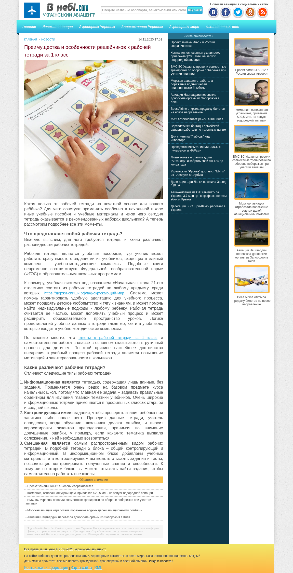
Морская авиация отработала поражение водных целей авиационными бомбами (84, 510)
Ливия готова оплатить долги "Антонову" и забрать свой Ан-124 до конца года (197, 161)
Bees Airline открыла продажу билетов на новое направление (198, 110)
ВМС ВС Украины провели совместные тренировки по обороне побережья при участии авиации (198, 70)
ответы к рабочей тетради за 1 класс (117, 337)
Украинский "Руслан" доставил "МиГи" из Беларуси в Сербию (198, 173)
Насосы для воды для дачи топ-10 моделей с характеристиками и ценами (94, 534)
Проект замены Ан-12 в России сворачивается (60, 486)
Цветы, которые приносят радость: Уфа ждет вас (59, 531)
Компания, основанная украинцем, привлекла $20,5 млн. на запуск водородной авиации (90, 493)
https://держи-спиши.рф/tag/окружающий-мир (84, 293)
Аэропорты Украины (97, 26)
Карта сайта (81, 567)
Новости (48, 39)
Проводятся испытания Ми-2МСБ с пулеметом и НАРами (196, 148)
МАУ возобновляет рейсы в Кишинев (197, 119)
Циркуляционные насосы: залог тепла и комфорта (126, 528)
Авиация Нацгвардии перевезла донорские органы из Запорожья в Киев (78, 517)
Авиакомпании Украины (142, 26)
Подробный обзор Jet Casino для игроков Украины (59, 528)
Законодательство (222, 26)
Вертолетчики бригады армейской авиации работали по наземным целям (198, 127)
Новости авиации (57, 26)
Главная (29, 26)
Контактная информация (46, 567)
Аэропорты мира (184, 26)
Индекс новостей (161, 561)
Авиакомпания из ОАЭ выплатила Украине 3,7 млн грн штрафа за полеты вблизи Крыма (199, 195)
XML (98, 567)
